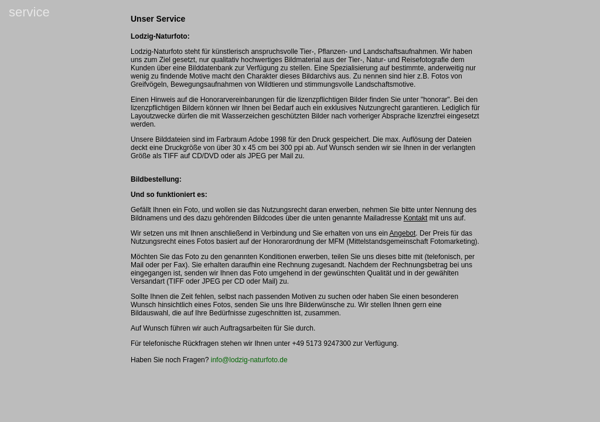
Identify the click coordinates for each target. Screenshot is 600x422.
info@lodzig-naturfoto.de (249, 360)
